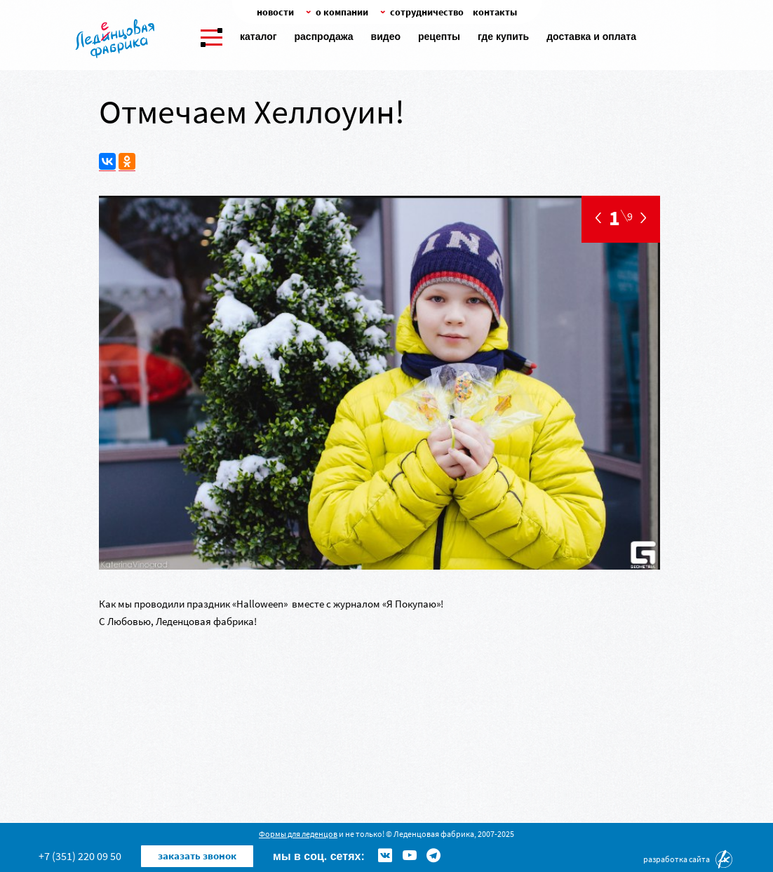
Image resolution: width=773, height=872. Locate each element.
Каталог (258, 36)
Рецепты (439, 36)
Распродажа (324, 36)
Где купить (503, 36)
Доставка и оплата (591, 36)
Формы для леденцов (298, 834)
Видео (386, 36)
